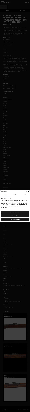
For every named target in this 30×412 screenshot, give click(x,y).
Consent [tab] (5, 194)
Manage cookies (15, 215)
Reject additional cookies (15, 219)
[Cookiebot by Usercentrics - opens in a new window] (24, 191)
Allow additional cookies (15, 212)
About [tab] (24, 194)
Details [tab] (15, 194)
